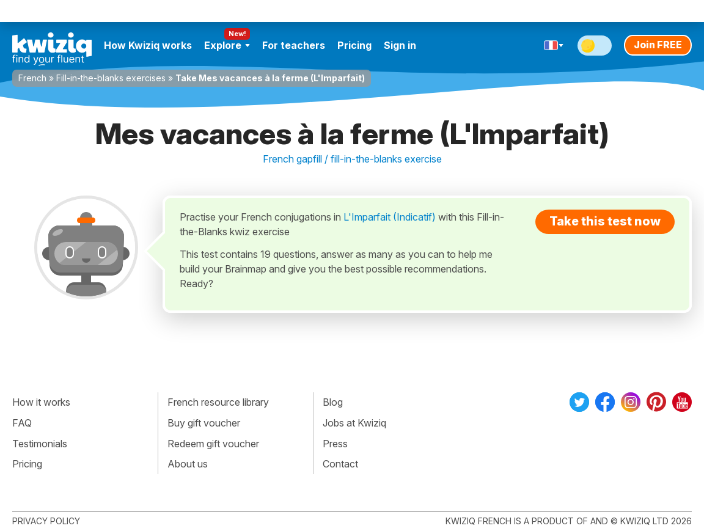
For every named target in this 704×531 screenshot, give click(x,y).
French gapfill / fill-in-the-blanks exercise (352, 159)
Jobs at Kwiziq (354, 423)
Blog (333, 402)
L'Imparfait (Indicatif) (389, 217)
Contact (340, 464)
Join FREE (658, 44)
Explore (227, 45)
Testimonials (39, 444)
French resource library (218, 402)
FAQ (22, 423)
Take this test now (605, 221)
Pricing (354, 45)
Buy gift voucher (203, 423)
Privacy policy (46, 521)
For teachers (293, 45)
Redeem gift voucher (213, 444)
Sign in (400, 45)
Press (335, 444)
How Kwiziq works (148, 45)
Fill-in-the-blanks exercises (111, 78)
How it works (41, 402)
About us (187, 464)
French (32, 78)
